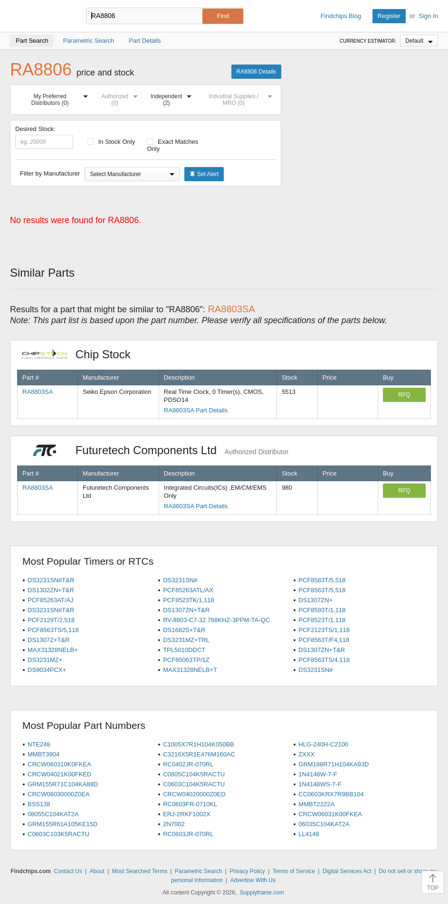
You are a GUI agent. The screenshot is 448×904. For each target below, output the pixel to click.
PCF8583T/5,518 (321, 580)
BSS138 (39, 804)
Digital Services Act (347, 871)
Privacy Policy (247, 871)
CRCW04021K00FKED (59, 774)
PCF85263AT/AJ (51, 600)
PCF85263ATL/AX (188, 590)
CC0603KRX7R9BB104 (330, 794)
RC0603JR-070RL (188, 834)
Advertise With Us (253, 880)
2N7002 (174, 824)
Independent (173, 98)
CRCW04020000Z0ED (194, 794)
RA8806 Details (256, 71)
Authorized (121, 98)
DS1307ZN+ (315, 600)
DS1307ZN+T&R (186, 610)
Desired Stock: (44, 137)
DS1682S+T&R (184, 630)
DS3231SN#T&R (51, 580)
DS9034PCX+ (47, 669)
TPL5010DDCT (184, 649)
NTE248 (39, 744)
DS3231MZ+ (45, 659)
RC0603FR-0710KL (190, 804)
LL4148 (308, 834)
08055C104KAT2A (53, 814)
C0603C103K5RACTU (58, 834)
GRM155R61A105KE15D (62, 824)
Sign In (428, 15)
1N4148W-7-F (317, 774)
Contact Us (68, 871)
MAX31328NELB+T (190, 669)
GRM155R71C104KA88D (63, 784)
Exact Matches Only (172, 145)
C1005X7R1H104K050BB (198, 744)
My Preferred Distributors (61, 98)
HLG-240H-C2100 (323, 744)
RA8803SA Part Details (196, 410)
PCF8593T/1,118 (321, 610)
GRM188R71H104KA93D (333, 764)
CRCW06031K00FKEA (330, 814)
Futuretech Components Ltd (155, 450)
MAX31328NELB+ (53, 649)
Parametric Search (198, 871)
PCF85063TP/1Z (186, 659)
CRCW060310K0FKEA (59, 764)
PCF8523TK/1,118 (188, 600)
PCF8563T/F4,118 (323, 639)
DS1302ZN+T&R (51, 590)
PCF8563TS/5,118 (53, 630)
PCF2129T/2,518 (51, 620)
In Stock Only (111, 141)
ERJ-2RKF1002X (186, 814)
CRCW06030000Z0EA (59, 794)
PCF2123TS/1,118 (324, 630)
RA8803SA (37, 391)
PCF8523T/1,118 (321, 620)
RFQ (404, 394)
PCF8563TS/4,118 (324, 659)
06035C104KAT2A (323, 824)
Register (389, 15)
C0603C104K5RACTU (194, 784)
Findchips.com (41, 16)
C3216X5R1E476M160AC (199, 754)
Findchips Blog (341, 15)
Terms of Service (294, 871)
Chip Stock (81, 354)
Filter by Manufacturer (50, 173)
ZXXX (306, 754)
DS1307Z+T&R (49, 639)
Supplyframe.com (262, 892)
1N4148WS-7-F (319, 784)
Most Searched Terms (140, 871)
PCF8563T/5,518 (321, 590)
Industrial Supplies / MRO (242, 98)
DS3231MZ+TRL (186, 639)
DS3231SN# (180, 580)
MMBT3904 (43, 754)
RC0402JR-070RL (188, 764)
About (97, 871)
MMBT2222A (316, 804)
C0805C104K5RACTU (194, 774)
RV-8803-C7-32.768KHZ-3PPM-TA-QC (216, 620)
